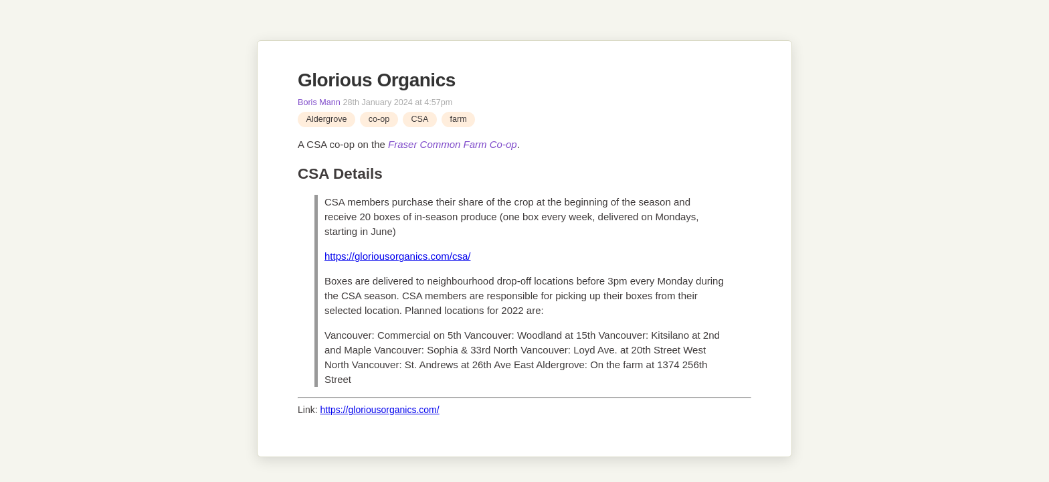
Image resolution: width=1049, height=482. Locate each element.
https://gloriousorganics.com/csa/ (397, 256)
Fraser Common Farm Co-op (452, 144)
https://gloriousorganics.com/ (379, 409)
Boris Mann (319, 102)
